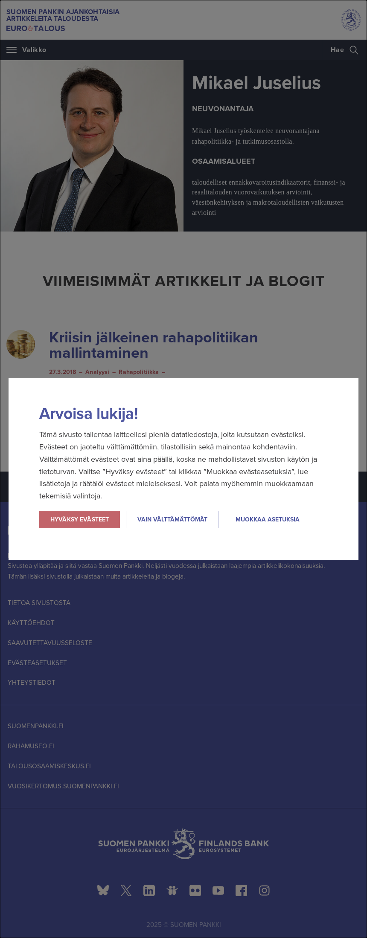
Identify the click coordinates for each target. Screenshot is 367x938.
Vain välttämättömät (172, 519)
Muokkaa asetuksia (268, 519)
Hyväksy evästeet (79, 519)
